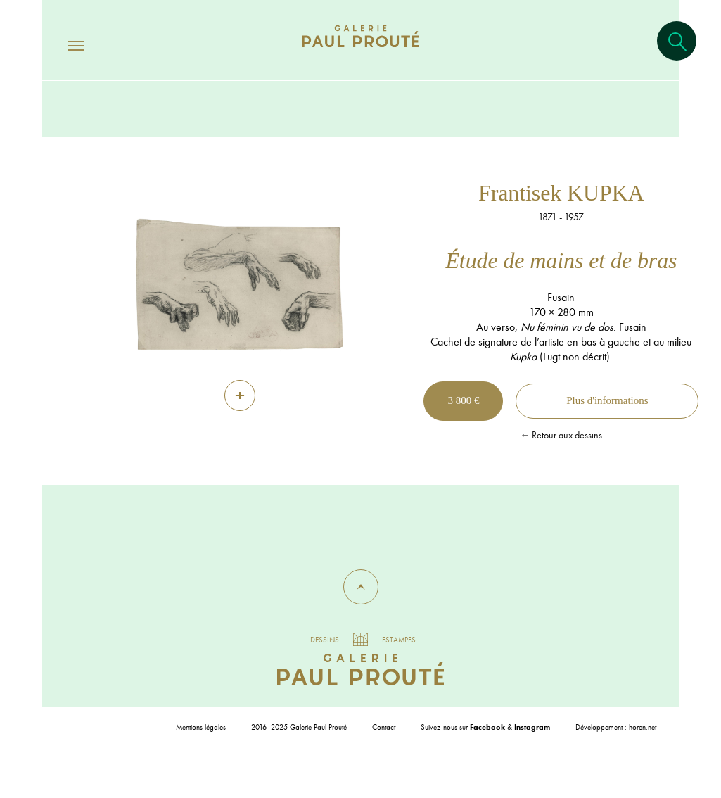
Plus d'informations (607, 400)
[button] (360, 586)
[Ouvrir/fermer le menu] (63, 45)
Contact (383, 727)
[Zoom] (239, 395)
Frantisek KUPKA (561, 192)
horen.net (642, 727)
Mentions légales (201, 727)
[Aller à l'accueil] (360, 50)
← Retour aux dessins (561, 435)
